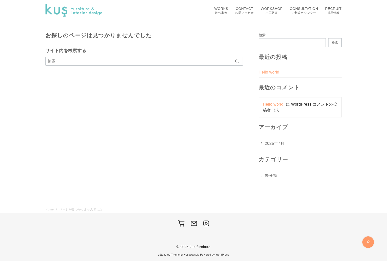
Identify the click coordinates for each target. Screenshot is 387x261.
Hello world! (269, 72)
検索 (262, 35)
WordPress (222, 254)
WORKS (221, 11)
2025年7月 (274, 143)
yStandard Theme (169, 254)
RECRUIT (333, 11)
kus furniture (200, 247)
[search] (237, 61)
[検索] (144, 61)
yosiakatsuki (191, 254)
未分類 (271, 175)
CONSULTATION (304, 11)
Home (50, 209)
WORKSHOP (272, 11)
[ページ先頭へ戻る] (368, 242)
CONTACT (244, 11)
